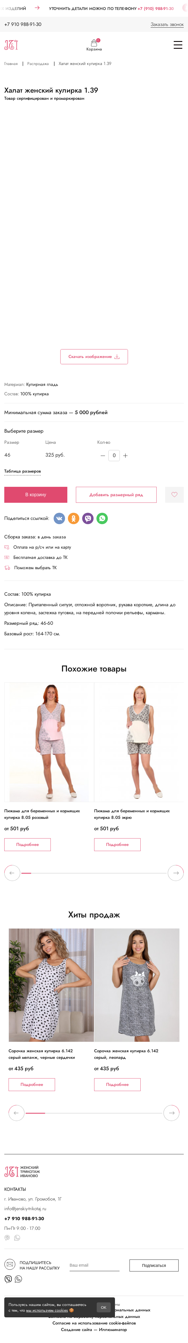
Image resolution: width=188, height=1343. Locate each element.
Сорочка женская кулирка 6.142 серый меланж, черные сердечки (42, 1054)
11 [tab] (123, 875)
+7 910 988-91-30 (22, 24)
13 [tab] (142, 875)
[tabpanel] (49, 766)
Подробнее (27, 844)
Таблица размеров (22, 471)
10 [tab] (113, 875)
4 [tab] (55, 875)
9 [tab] (104, 875)
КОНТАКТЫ (15, 1189)
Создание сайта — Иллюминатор (94, 1329)
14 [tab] (152, 875)
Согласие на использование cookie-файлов (94, 1323)
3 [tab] (45, 875)
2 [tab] (36, 875)
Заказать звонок (167, 24)
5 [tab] (65, 875)
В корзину (35, 494)
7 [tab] (84, 875)
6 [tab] (75, 875)
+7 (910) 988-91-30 (162, 8)
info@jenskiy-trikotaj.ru (25, 1208)
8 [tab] (94, 875)
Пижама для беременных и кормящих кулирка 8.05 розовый (42, 814)
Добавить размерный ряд (116, 494)
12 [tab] (133, 875)
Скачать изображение (94, 356)
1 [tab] (26, 875)
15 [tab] (162, 875)
